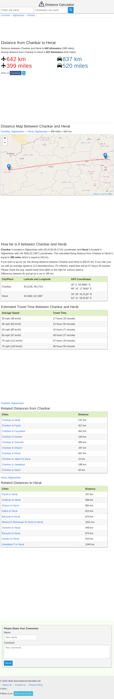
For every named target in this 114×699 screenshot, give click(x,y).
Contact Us (20, 685)
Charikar (5, 131)
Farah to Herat (9, 494)
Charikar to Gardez (12, 436)
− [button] (5, 143)
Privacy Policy (36, 685)
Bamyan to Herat (11, 533)
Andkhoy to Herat (11, 500)
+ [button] (5, 138)
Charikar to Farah (11, 425)
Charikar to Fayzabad (13, 431)
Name (7, 632)
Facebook (15, 73)
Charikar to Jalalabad (13, 464)
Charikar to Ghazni (12, 448)
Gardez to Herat (10, 538)
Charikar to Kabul (11, 470)
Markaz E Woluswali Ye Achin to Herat (22, 522)
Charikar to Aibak (11, 420)
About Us (7, 685)
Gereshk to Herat (11, 527)
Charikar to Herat (11, 453)
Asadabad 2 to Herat (13, 544)
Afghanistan (17, 131)
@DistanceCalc (23, 693)
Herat (31, 131)
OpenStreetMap (106, 194)
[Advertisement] (57, 28)
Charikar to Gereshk (13, 442)
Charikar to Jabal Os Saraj (16, 459)
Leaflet (95, 194)
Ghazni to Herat (10, 505)
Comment (9, 642)
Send (8, 663)
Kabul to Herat (9, 511)
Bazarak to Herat (11, 516)
